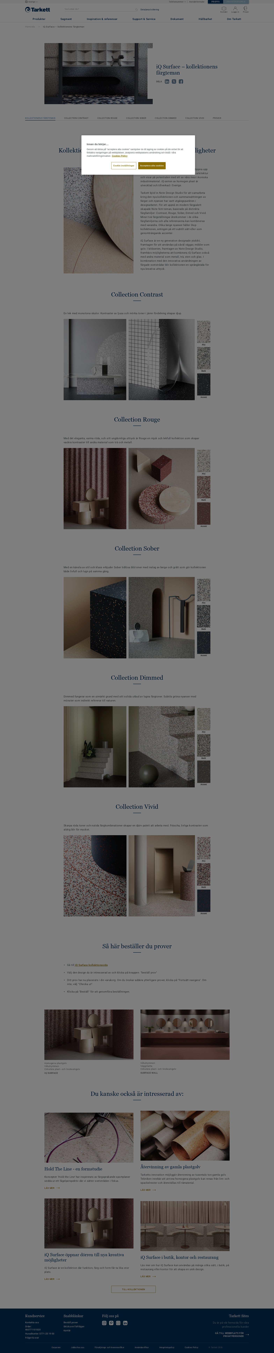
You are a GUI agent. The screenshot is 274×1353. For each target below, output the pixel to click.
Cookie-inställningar (123, 166)
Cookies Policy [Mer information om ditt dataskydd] (119, 156)
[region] (138, 155)
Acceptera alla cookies (152, 166)
